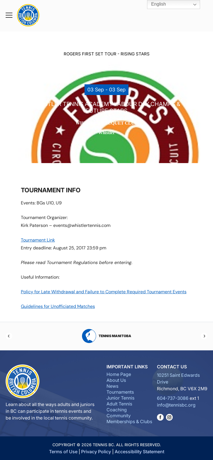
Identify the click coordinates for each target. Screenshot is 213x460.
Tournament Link (38, 240)
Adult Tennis (119, 404)
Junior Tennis (120, 398)
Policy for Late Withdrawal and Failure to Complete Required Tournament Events (104, 292)
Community (118, 415)
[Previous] (9, 336)
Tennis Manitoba (106, 336)
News (112, 386)
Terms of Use (63, 451)
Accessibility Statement (139, 451)
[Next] (204, 336)
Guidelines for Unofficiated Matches (58, 306)
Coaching (116, 409)
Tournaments (120, 392)
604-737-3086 (172, 398)
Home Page (118, 374)
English (154, 4)
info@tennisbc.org (176, 405)
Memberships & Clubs (129, 421)
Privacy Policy (96, 451)
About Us (116, 380)
